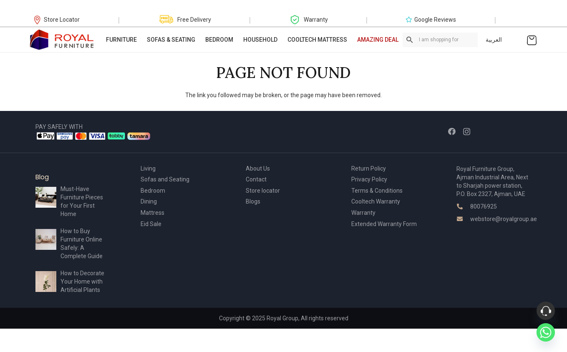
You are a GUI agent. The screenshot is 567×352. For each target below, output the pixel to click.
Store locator (263, 190)
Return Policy (368, 168)
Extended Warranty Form (384, 224)
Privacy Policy (369, 179)
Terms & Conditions (377, 190)
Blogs (253, 201)
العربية (494, 39)
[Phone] (546, 311)
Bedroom (153, 190)
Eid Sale (151, 224)
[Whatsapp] (546, 332)
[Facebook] (452, 131)
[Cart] (531, 39)
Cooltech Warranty (375, 201)
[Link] (62, 39)
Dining (149, 201)
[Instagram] (466, 132)
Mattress (152, 212)
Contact (256, 179)
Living (148, 168)
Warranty (363, 212)
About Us (258, 168)
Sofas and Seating (165, 179)
